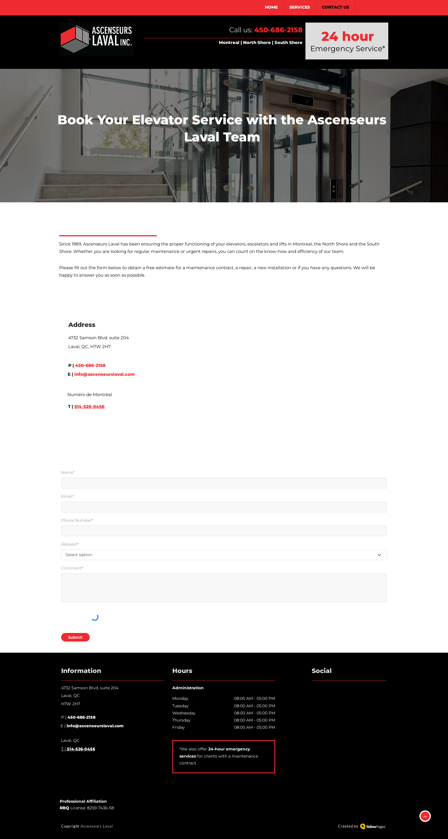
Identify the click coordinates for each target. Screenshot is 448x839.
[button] (300, 7)
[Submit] (75, 637)
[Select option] (224, 555)
